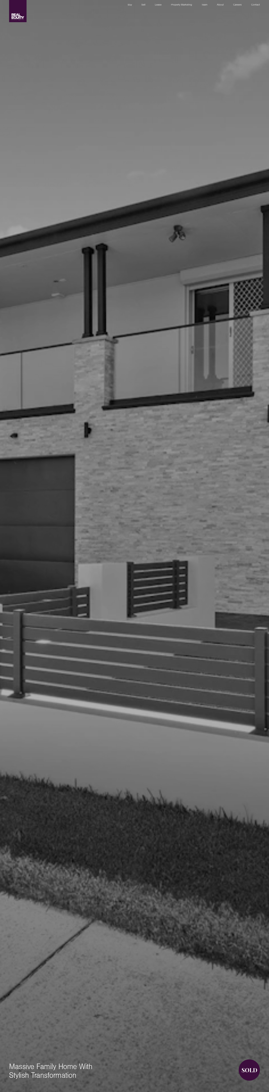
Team (204, 5)
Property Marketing (181, 5)
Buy (130, 5)
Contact (255, 5)
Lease (158, 5)
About (220, 5)
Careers (237, 5)
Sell (143, 5)
